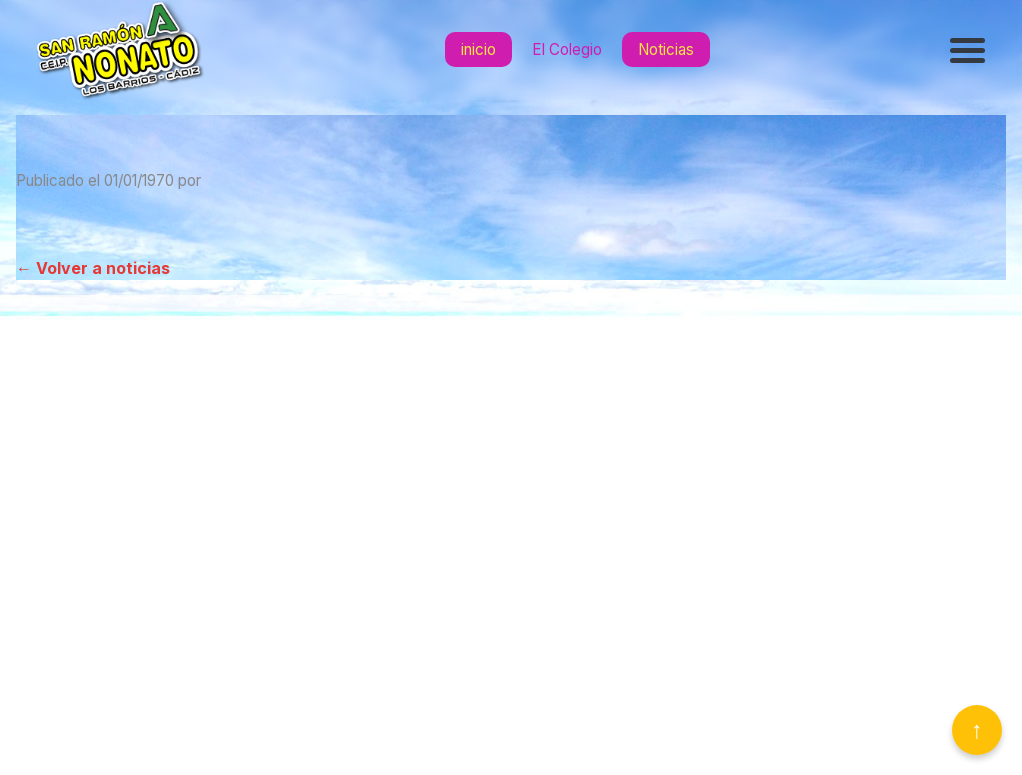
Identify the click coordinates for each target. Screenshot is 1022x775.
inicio (478, 49)
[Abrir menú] (970, 50)
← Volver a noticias (93, 268)
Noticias (666, 49)
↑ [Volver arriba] (977, 729)
